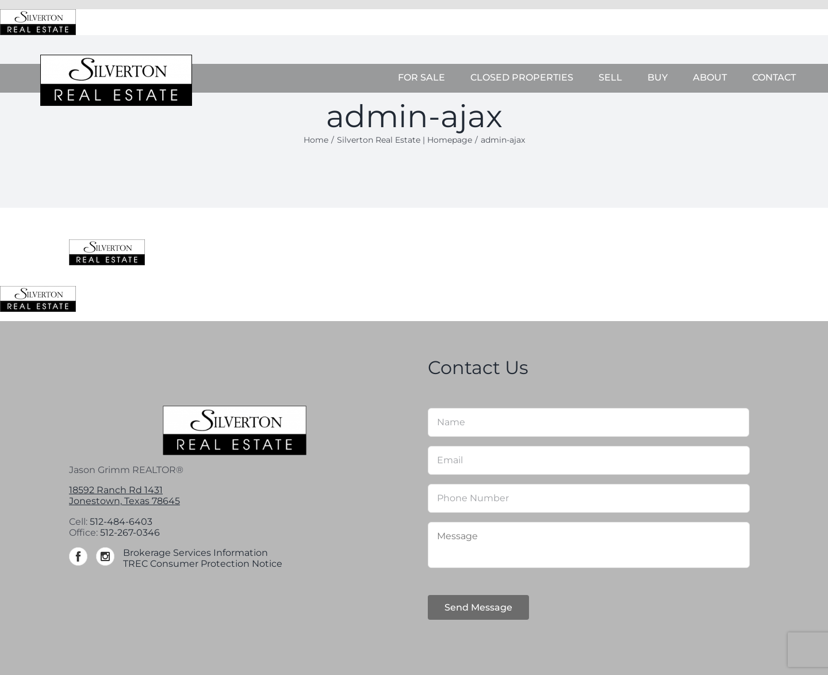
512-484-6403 (121, 521)
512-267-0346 (130, 532)
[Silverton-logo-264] (116, 59)
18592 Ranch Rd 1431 (116, 490)
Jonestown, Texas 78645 (124, 500)
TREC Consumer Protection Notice (202, 563)
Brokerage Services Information (195, 552)
